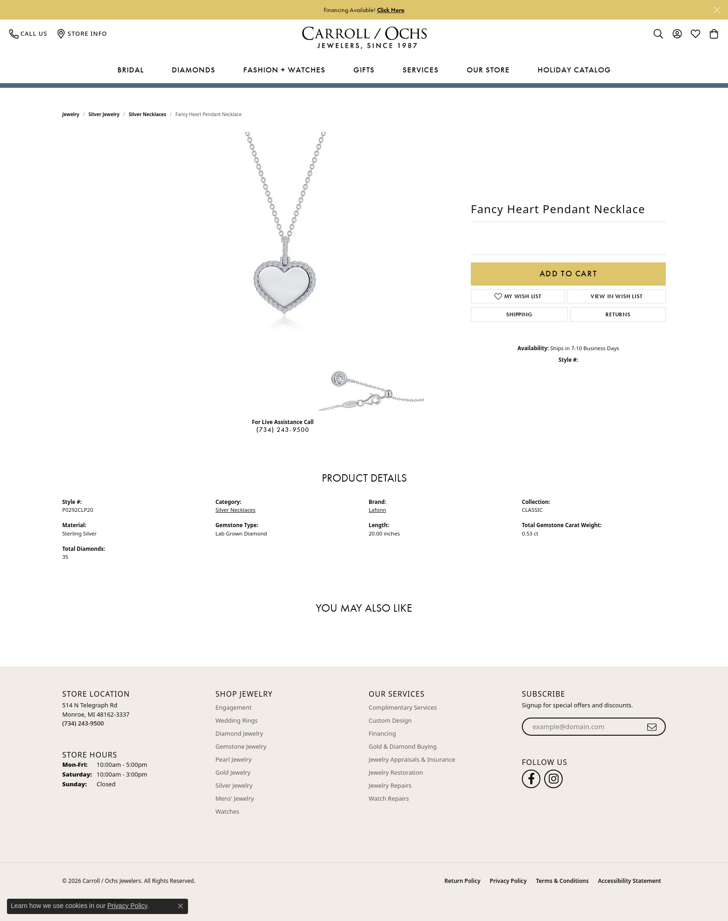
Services (421, 70)
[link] (28, 33)
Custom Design (390, 720)
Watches (227, 811)
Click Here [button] (390, 10)
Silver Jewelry (104, 114)
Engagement (233, 707)
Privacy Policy (508, 881)
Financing (382, 733)
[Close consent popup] (180, 906)
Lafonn (377, 509)
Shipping (519, 314)
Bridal (130, 70)
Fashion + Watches (284, 70)
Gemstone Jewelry (240, 746)
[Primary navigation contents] (364, 70)
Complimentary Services (403, 707)
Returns (617, 314)
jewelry (70, 114)
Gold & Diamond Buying (403, 746)
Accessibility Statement (629, 881)
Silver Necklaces (147, 114)
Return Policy (462, 881)
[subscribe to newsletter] (652, 727)
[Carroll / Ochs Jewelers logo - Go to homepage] (364, 38)
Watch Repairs (389, 798)
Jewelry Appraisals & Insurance (412, 759)
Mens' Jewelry (234, 798)
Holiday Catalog (574, 70)
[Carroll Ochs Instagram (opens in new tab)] (553, 779)
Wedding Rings (236, 720)
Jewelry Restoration (396, 772)
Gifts (364, 70)
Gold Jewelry (232, 772)
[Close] (716, 10)
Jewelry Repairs (390, 785)
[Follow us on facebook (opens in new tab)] (531, 779)
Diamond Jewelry (239, 733)
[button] (658, 33)
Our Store (488, 70)
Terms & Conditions (562, 881)
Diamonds (193, 70)
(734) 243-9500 (283, 429)
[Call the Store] (83, 723)
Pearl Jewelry (233, 759)
